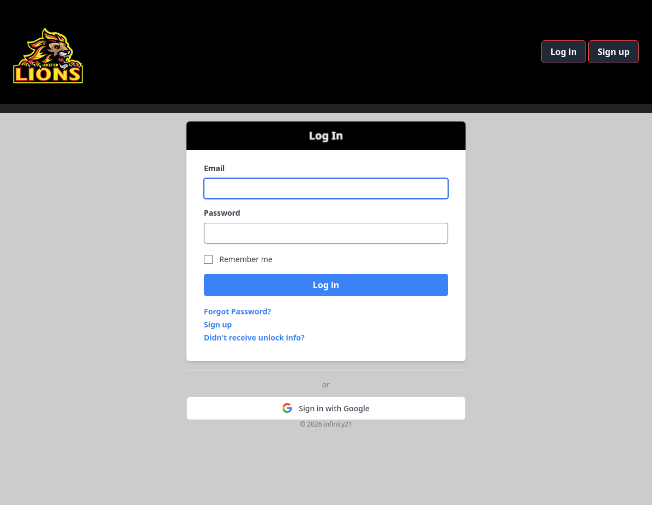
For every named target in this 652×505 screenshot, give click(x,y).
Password (222, 213)
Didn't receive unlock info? (254, 337)
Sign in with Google (325, 408)
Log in (564, 52)
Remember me (246, 259)
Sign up (613, 52)
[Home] (48, 52)
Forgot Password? (237, 311)
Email (214, 168)
